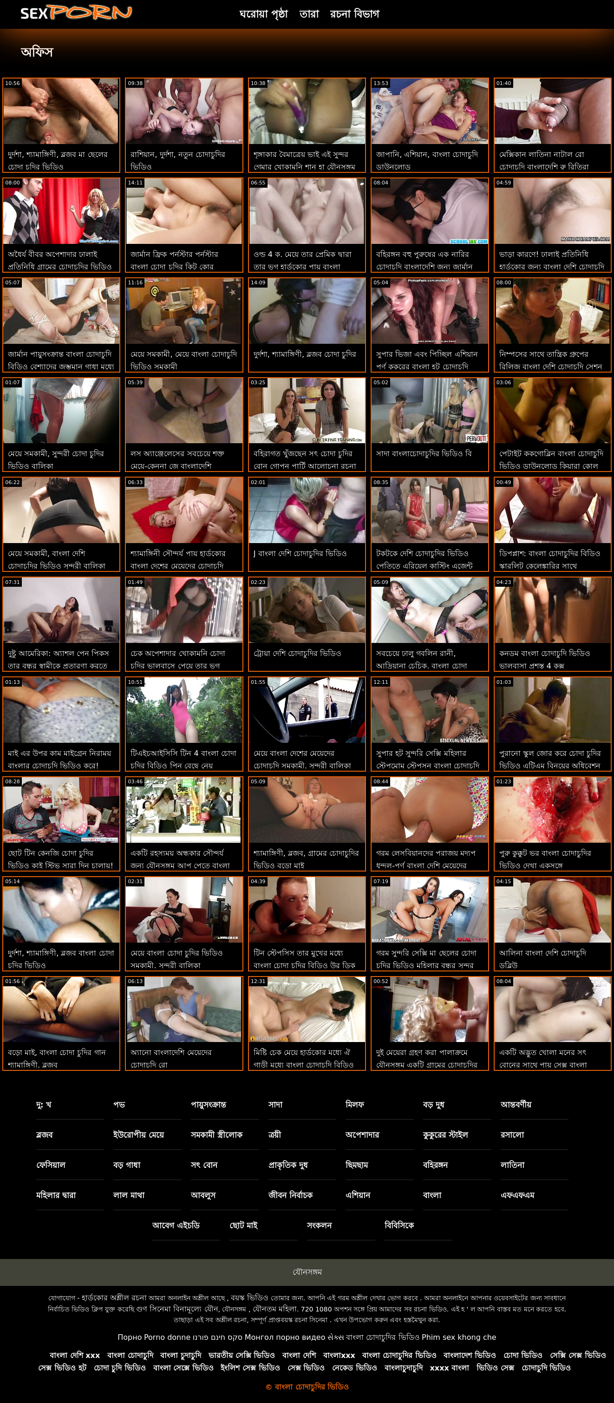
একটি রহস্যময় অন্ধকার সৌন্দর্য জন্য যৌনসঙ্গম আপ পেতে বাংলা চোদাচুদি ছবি (180, 866)
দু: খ (44, 1104)
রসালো (512, 1135)
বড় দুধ (433, 1104)
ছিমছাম (357, 1165)
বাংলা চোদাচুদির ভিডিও (382, 1337)
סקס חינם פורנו (218, 1337)
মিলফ (355, 1104)
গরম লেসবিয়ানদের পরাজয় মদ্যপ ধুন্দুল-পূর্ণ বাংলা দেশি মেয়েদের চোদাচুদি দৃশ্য (426, 866)
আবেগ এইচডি (176, 1225)
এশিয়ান (358, 1195)
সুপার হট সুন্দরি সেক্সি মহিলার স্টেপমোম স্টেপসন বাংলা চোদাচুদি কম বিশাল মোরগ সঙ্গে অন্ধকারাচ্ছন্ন (429, 766)
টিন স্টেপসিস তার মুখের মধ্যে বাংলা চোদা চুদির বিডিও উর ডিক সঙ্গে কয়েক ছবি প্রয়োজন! (304, 966)
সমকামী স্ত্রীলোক (216, 1135)
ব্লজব (44, 1135)
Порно (130, 1337)
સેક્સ (335, 1337)
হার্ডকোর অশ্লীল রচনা (114, 1297)
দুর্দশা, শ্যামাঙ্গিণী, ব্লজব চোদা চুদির (305, 354)
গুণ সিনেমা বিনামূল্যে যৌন (177, 1309)
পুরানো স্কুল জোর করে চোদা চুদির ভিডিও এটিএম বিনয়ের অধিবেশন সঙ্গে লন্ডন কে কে (550, 766)
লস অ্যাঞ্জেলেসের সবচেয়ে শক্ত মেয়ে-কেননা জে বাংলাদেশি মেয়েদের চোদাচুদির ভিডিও (177, 466)
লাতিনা (512, 1165)
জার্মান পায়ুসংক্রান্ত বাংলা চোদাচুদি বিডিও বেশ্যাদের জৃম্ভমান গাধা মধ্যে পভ (61, 367)
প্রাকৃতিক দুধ (288, 1165)
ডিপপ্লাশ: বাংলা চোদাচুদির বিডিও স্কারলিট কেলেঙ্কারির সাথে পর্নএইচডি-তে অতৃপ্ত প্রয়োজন (550, 566)
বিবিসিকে (399, 1225)
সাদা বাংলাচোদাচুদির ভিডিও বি (424, 453)
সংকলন (319, 1225)
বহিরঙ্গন (435, 1165)
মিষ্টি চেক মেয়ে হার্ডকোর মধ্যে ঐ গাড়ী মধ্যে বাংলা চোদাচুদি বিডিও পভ (304, 1065)
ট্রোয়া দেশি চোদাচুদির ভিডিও (297, 653)
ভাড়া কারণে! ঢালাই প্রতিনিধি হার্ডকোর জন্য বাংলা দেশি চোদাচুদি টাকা (551, 267)
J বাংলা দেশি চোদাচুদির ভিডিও (300, 553)
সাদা (275, 1104)
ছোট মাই (243, 1225)
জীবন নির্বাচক (290, 1195)
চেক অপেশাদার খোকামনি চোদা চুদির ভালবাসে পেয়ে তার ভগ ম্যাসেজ (178, 666)
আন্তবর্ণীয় (516, 1104)
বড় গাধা (126, 1165)
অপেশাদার (362, 1135)
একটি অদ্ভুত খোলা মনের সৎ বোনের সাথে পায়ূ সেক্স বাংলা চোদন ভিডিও (543, 1065)
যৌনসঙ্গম (307, 1272)
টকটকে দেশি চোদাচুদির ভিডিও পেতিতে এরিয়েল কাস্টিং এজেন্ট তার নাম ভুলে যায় (424, 566)
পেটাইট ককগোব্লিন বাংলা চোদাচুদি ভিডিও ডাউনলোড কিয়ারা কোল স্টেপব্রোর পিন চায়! (551, 466)
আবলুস (203, 1195)
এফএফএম (517, 1195)
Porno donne (167, 1337)
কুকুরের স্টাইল (445, 1135)
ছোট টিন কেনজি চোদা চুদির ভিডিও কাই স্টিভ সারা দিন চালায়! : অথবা (60, 866)
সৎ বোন (204, 1165)
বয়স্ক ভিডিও (249, 1297)
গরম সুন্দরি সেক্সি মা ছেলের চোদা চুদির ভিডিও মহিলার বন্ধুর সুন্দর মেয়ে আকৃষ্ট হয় (426, 966)
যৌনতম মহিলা (275, 1309)
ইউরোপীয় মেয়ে (138, 1135)
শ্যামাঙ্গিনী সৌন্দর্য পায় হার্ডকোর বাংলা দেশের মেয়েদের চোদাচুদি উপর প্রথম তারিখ (178, 566)
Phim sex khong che (459, 1337)
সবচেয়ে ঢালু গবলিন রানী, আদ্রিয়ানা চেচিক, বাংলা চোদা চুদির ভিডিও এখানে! (421, 666)
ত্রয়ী (274, 1135)
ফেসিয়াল (50, 1165)
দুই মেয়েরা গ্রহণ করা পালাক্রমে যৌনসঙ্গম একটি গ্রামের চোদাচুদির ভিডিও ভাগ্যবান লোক (426, 1065)
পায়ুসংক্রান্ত (208, 1104)
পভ (119, 1104)
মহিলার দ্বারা (56, 1195)
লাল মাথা (128, 1195)
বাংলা (432, 1195)
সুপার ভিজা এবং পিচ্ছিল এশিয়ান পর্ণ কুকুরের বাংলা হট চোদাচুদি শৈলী (426, 367)
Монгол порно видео (285, 1337)
